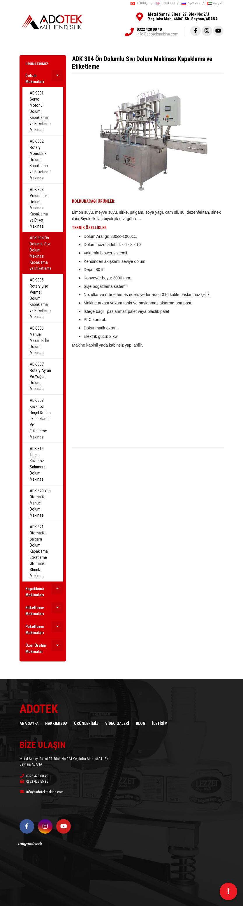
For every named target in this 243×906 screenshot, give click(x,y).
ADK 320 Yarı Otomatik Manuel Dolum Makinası (40, 503)
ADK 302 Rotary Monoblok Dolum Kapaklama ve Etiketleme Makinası (41, 159)
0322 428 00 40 (149, 29)
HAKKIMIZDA (56, 723)
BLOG (140, 723)
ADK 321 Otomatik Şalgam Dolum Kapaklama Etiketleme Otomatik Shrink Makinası (39, 551)
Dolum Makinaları (34, 78)
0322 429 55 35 (34, 781)
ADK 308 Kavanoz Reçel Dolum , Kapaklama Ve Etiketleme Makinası (40, 418)
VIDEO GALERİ (117, 723)
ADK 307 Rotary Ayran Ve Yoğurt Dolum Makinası (40, 376)
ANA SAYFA (29, 723)
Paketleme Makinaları (34, 629)
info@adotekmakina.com (157, 34)
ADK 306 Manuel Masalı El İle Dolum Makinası (39, 340)
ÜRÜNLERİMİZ (36, 64)
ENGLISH (165, 3)
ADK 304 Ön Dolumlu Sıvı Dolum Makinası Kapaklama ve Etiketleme (41, 253)
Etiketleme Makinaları (34, 610)
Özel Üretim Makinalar (35, 648)
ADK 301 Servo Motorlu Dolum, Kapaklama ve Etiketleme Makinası (41, 111)
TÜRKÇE (140, 3)
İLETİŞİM (160, 723)
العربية (215, 3)
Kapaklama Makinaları (34, 591)
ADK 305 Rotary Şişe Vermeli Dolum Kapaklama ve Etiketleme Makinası (41, 298)
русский (191, 3)
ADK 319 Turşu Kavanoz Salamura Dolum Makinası (37, 463)
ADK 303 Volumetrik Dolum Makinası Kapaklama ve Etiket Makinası (39, 208)
